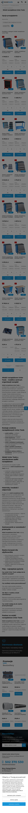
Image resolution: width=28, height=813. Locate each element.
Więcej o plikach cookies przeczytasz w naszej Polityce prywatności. (12, 791)
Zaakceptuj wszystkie (14, 804)
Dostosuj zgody (14, 799)
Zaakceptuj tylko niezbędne (14, 795)
